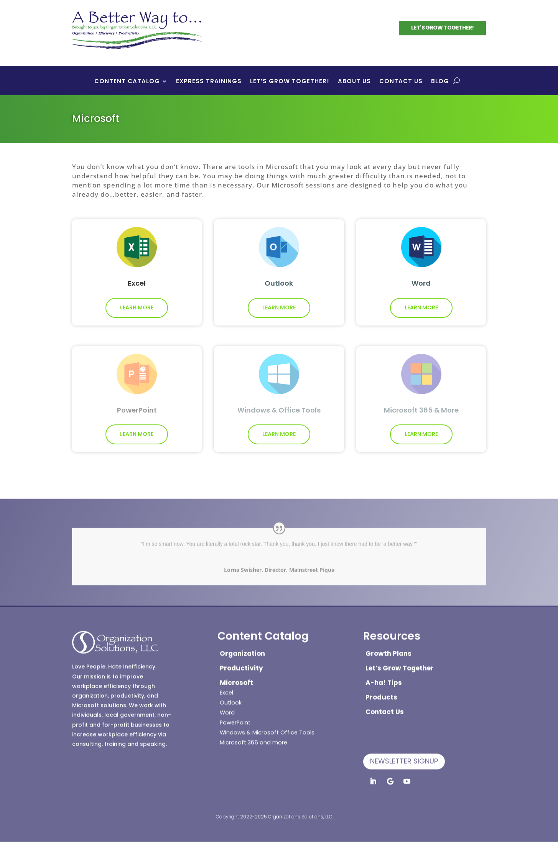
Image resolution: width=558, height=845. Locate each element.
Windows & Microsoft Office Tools (267, 728)
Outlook (231, 698)
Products (381, 692)
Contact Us (401, 82)
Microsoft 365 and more (253, 737)
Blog (440, 82)
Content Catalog (127, 82)
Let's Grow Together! (442, 27)
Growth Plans (388, 648)
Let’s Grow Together (399, 663)
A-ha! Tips (383, 677)
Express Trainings (209, 82)
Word (227, 708)
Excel (226, 688)
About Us (354, 82)
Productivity (241, 663)
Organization (242, 648)
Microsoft (236, 677)
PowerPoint (235, 718)
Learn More (136, 303)
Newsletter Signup (404, 756)
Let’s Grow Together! (289, 82)
